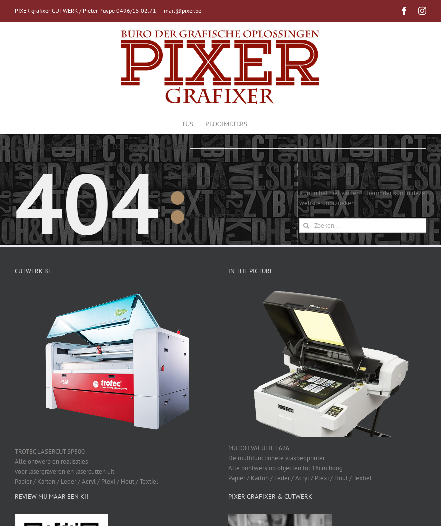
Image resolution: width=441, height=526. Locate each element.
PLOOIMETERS (215, 217)
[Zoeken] (306, 225)
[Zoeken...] (362, 225)
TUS (197, 198)
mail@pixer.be (182, 10)
